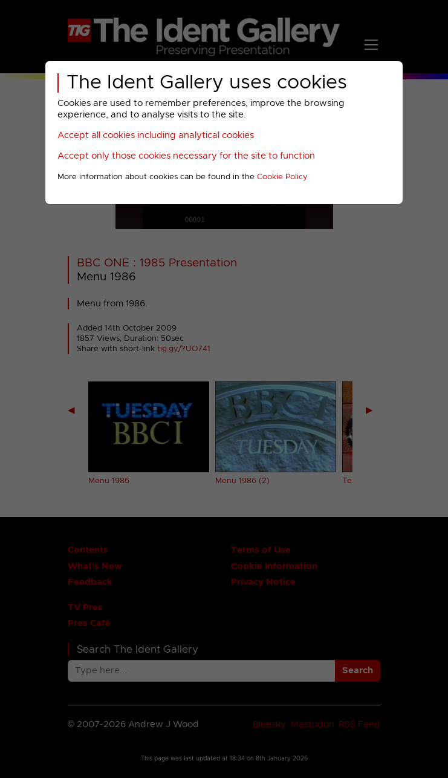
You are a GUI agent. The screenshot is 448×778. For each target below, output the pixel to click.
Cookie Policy (282, 177)
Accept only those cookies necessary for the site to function (186, 155)
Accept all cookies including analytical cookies (155, 135)
